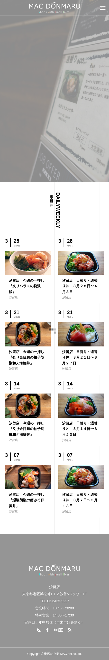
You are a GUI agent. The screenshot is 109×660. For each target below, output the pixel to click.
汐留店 (13, 297)
